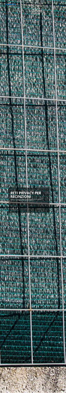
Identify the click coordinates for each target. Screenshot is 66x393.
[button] (59, 4)
